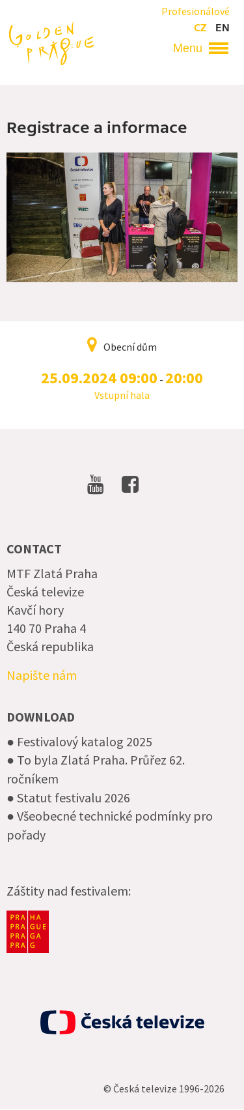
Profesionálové (195, 11)
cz (200, 28)
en (222, 28)
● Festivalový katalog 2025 (79, 741)
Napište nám (42, 675)
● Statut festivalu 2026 (68, 797)
